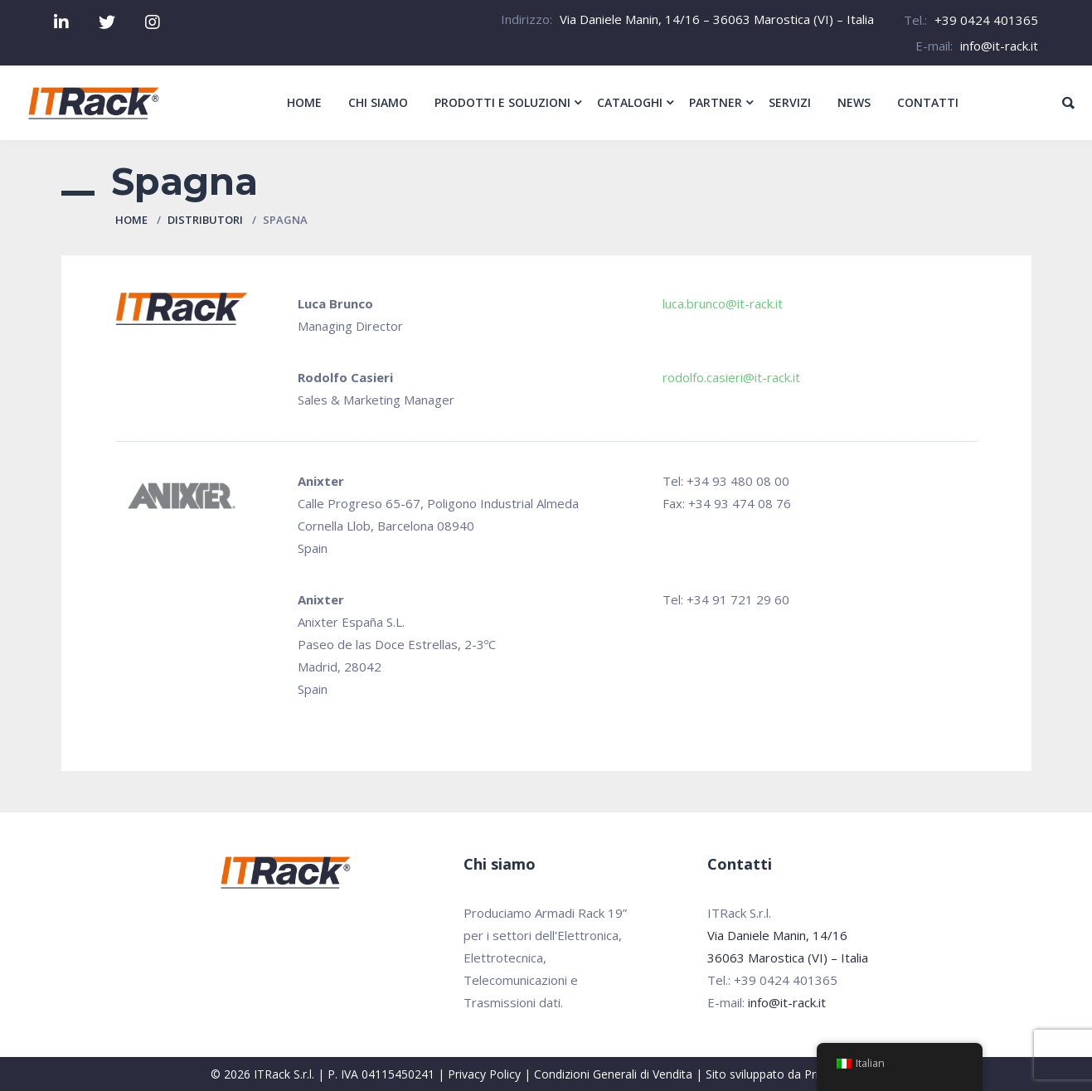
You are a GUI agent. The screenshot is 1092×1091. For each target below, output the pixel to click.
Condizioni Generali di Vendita (613, 1074)
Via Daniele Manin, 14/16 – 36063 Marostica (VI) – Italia (717, 19)
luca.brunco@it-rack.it (722, 303)
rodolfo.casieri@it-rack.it (731, 377)
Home (131, 219)
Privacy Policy (484, 1074)
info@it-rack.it (999, 45)
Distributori (205, 219)
